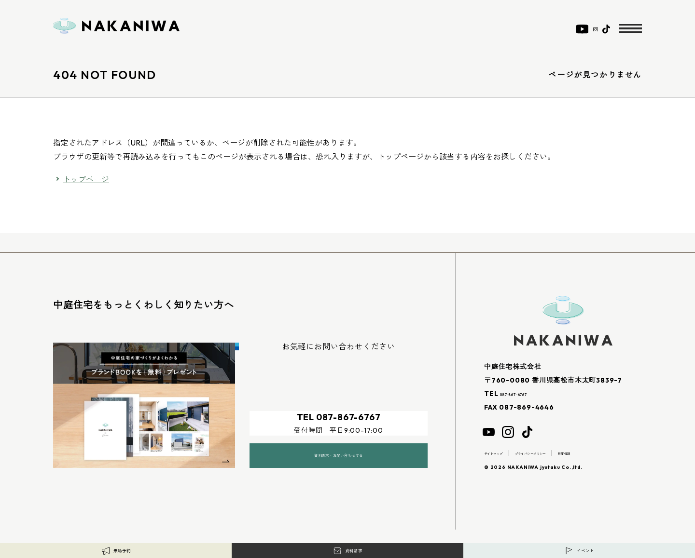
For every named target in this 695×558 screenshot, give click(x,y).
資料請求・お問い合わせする (338, 444)
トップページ (86, 179)
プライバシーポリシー (564, 452)
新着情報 (619, 452)
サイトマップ (502, 452)
